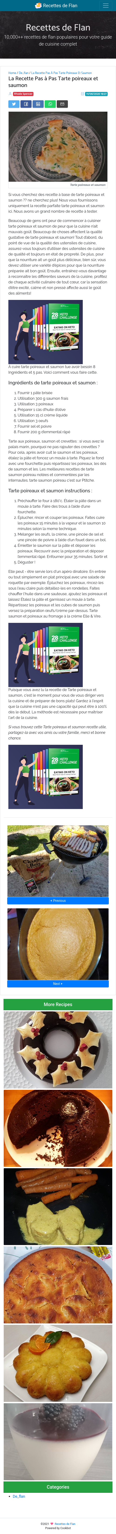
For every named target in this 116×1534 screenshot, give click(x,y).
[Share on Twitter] (14, 104)
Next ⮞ (58, 984)
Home (12, 73)
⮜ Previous (58, 901)
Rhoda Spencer (23, 94)
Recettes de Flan (56, 5)
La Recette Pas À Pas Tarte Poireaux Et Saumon (61, 73)
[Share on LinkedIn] (38, 104)
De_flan (24, 73)
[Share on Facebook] (26, 104)
